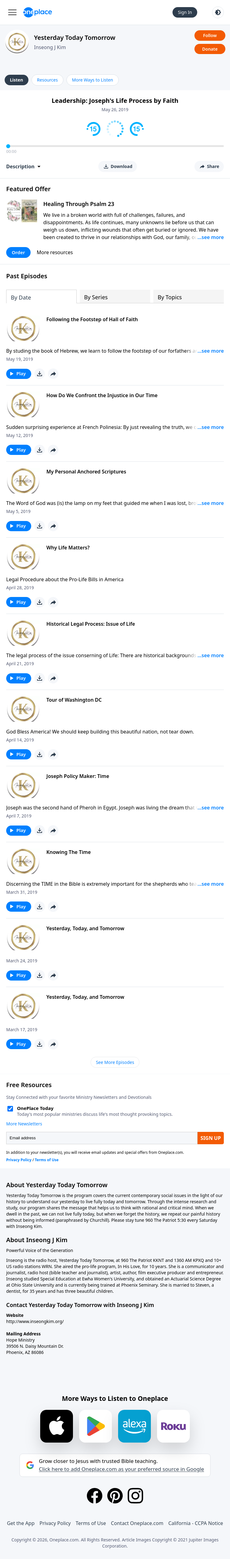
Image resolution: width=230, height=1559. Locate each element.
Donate (210, 49)
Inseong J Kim (50, 47)
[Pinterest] (115, 1495)
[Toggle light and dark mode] (218, 12)
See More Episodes (115, 1062)
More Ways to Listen (92, 80)
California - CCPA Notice (195, 1523)
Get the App (20, 1523)
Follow (210, 35)
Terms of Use (91, 1523)
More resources (55, 252)
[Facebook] (94, 1495)
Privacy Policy (55, 1523)
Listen (16, 80)
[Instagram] (135, 1495)
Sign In (185, 12)
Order (18, 252)
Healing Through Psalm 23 (78, 204)
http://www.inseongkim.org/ (35, 1321)
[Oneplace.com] (37, 12)
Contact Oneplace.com (137, 1523)
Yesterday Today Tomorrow (74, 37)
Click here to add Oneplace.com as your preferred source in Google (121, 1469)
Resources (47, 80)
